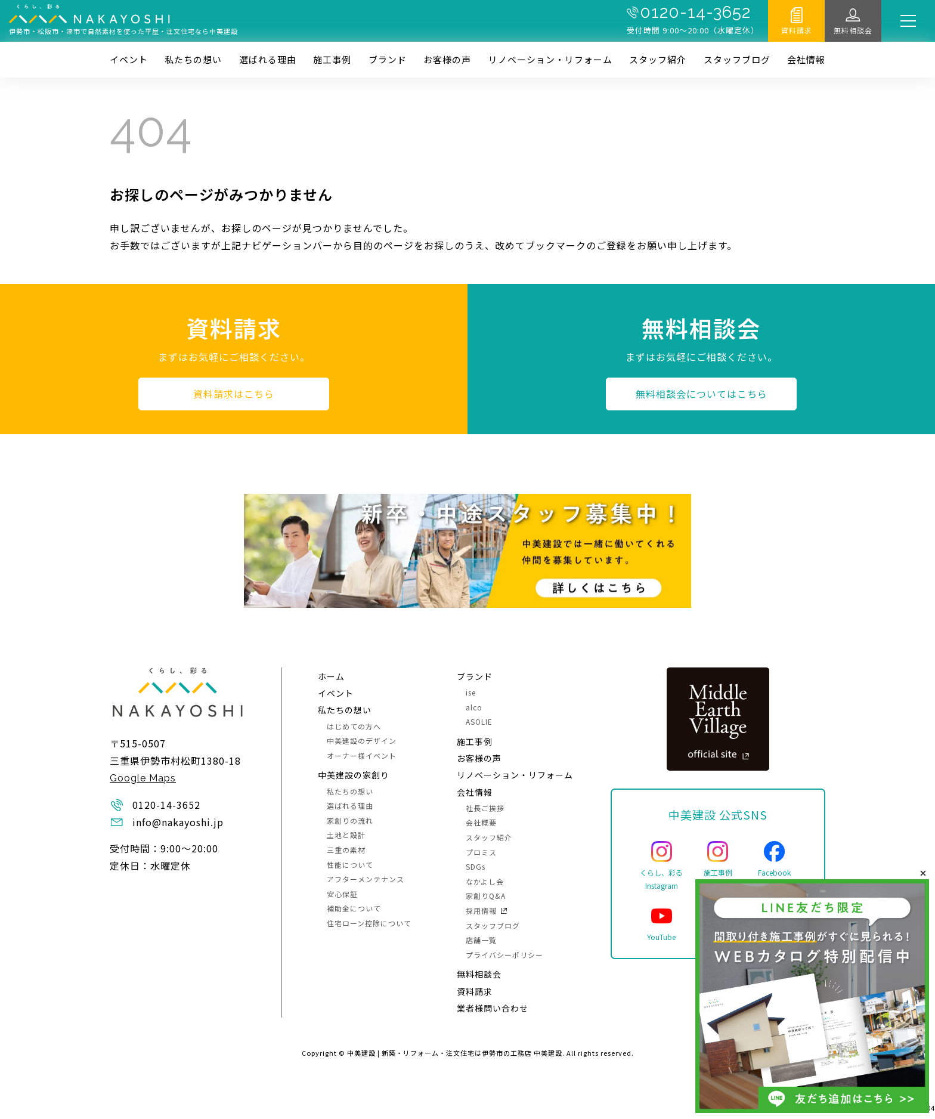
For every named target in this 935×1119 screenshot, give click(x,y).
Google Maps (143, 778)
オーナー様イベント (362, 755)
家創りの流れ (350, 820)
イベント (129, 59)
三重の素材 (346, 850)
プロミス (481, 852)
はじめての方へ (354, 726)
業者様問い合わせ (492, 1008)
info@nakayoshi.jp (178, 822)
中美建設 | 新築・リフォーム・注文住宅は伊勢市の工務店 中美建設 (454, 1053)
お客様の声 (447, 59)
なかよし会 (485, 881)
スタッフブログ (737, 59)
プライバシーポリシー (504, 955)
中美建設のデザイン (362, 740)
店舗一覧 (481, 940)
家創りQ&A (486, 896)
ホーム (331, 676)
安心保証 (342, 894)
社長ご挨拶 (485, 808)
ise (471, 692)
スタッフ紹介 (657, 59)
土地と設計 (346, 835)
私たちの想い (193, 59)
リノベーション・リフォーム (550, 59)
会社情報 (806, 59)
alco (474, 707)
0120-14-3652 (695, 12)
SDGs (475, 866)
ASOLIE (479, 721)
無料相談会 (853, 30)
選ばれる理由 (267, 59)
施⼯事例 (332, 59)
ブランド (388, 59)
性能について (350, 865)
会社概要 (481, 822)
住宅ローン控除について (369, 923)
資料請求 (796, 30)
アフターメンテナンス (365, 879)
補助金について (354, 908)
